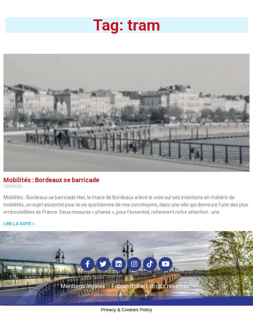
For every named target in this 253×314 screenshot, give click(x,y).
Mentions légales (83, 285)
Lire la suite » (18, 223)
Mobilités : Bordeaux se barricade (51, 180)
